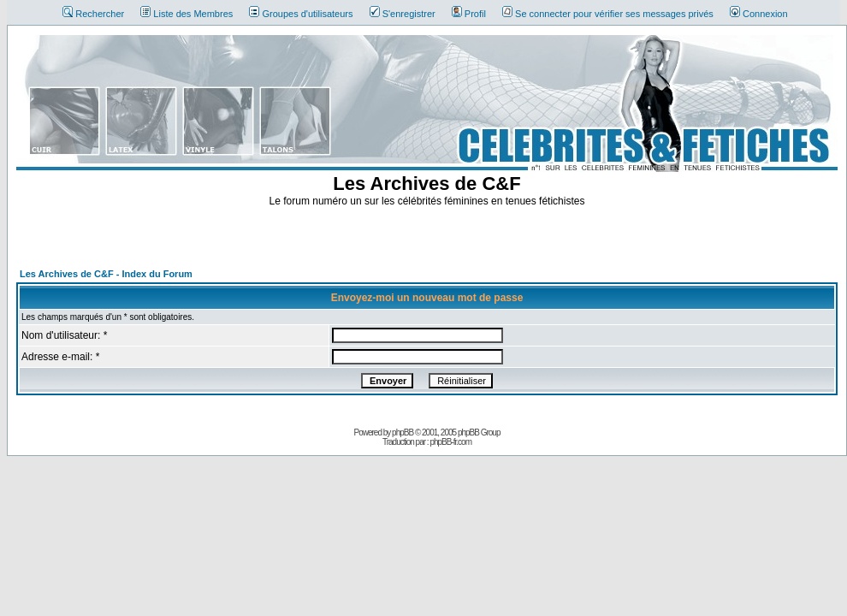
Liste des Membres (186, 14)
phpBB (402, 432)
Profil (469, 14)
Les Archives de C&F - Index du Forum (106, 274)
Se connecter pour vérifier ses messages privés (608, 14)
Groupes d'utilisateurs (300, 14)
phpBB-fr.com (450, 442)
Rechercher (93, 14)
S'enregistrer (402, 14)
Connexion (759, 14)
